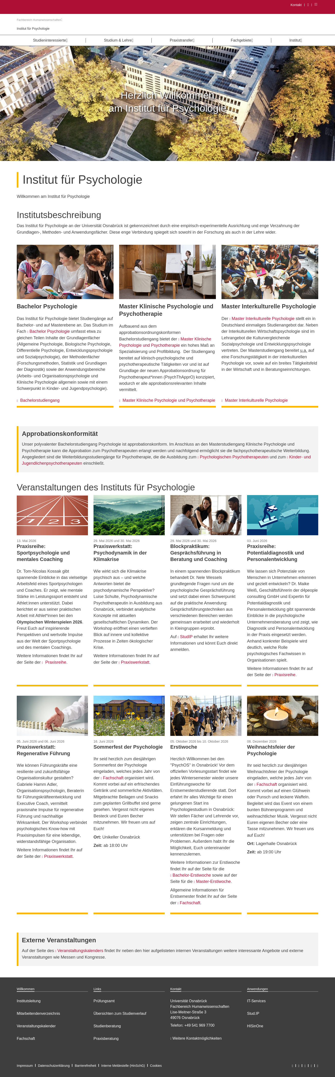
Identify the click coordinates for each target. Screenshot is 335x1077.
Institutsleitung (28, 1001)
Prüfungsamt (104, 1001)
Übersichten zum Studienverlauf (120, 1013)
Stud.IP (253, 1013)
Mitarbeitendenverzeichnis (38, 1013)
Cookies (156, 1065)
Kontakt (296, 5)
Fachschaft (26, 1039)
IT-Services (256, 1001)
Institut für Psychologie (33, 28)
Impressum (25, 1065)
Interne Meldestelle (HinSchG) (123, 1065)
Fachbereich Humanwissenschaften (39, 20)
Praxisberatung (106, 1039)
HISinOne (255, 1026)
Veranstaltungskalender (36, 1026)
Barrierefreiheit (85, 1065)
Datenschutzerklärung (54, 1065)
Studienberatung (107, 1026)
